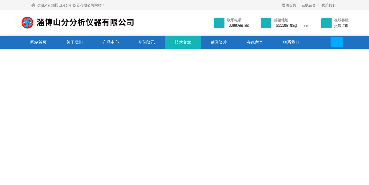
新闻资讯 (147, 42)
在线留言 (309, 5)
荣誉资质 (219, 42)
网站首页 (38, 42)
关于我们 (74, 42)
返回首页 (289, 5)
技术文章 (183, 42)
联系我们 (328, 5)
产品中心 (110, 42)
